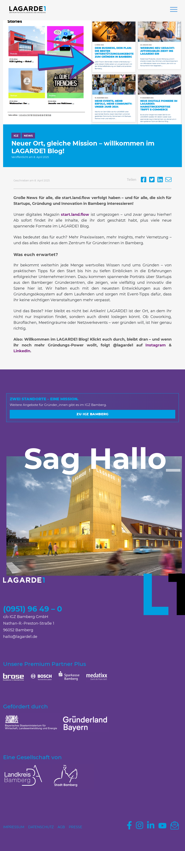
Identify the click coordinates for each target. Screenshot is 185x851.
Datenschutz (41, 827)
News (28, 135)
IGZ (16, 135)
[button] (174, 10)
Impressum (13, 827)
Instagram (155, 345)
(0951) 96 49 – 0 (32, 608)
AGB (61, 827)
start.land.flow (75, 214)
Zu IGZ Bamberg (92, 414)
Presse (75, 827)
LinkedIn (21, 351)
